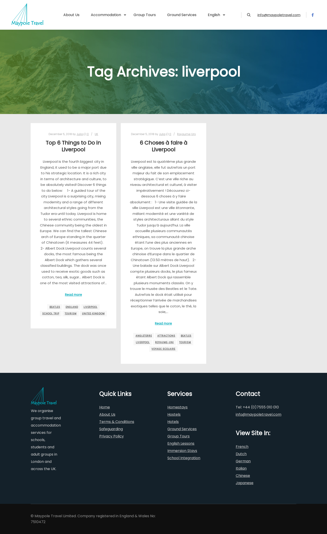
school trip (50, 313)
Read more (73, 295)
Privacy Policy (111, 436)
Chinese (243, 475)
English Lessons (180, 443)
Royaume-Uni (186, 134)
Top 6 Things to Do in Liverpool (73, 146)
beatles (55, 307)
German (243, 461)
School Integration (183, 458)
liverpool (90, 307)
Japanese (244, 482)
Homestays (177, 407)
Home (104, 407)
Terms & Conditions (116, 421)
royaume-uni (164, 342)
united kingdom (93, 313)
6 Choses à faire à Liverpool (163, 146)
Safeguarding (111, 429)
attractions (166, 335)
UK (96, 134)
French (242, 446)
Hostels (174, 414)
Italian (241, 468)
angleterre (144, 335)
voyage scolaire (163, 349)
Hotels (173, 421)
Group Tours (178, 436)
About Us (107, 414)
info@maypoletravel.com (279, 14)
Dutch (241, 453)
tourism (71, 313)
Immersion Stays (182, 450)
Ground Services (182, 429)
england (72, 307)
